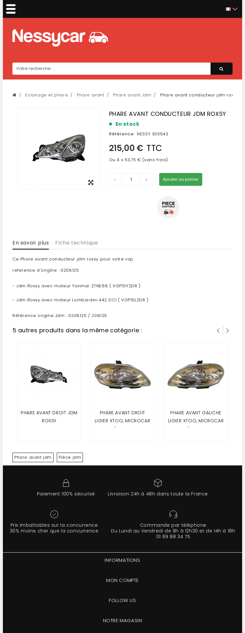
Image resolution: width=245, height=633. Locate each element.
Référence (121, 134)
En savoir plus (30, 242)
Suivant (228, 330)
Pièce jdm (70, 457)
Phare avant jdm (33, 457)
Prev (218, 330)
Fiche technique (76, 242)
